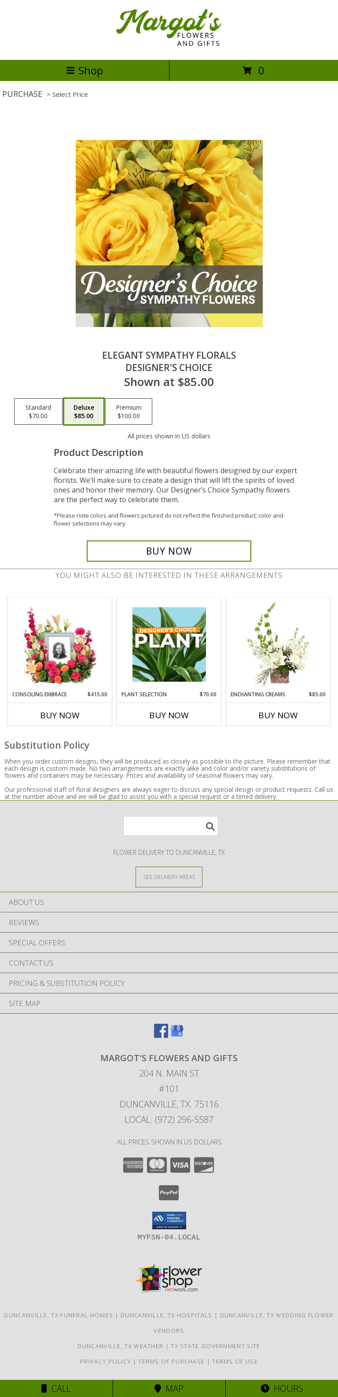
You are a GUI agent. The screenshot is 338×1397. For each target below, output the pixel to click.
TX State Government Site (215, 1346)
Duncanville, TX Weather (120, 1346)
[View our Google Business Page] (177, 1035)
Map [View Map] (169, 1388)
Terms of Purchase (171, 1361)
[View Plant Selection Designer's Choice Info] (169, 644)
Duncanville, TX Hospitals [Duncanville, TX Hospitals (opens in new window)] (167, 1315)
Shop (84, 70)
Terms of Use (235, 1361)
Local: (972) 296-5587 (169, 1119)
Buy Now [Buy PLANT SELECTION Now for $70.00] (169, 715)
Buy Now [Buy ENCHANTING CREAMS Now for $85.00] (278, 715)
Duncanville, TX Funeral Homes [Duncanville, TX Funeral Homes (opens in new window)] (58, 1315)
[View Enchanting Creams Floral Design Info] (278, 644)
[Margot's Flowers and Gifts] (169, 47)
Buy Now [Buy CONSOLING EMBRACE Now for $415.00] (60, 715)
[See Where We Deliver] (169, 876)
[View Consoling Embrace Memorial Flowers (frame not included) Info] (60, 644)
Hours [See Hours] (282, 1388)
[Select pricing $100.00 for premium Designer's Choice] (129, 411)
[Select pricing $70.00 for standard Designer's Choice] (38, 411)
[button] (169, 1220)
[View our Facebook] (161, 1035)
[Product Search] (170, 826)
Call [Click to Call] (56, 1388)
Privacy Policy (105, 1361)
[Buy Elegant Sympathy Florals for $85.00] (169, 551)
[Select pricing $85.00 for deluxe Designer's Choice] (83, 411)
